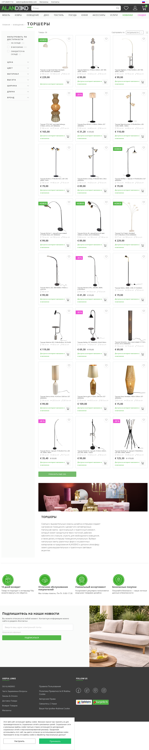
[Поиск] (76, 8)
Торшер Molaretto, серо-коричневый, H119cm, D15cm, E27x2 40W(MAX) (130, 354)
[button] (145, 8)
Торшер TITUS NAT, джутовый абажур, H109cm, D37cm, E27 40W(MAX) (52, 129)
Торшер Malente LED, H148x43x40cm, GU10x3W (50, 353)
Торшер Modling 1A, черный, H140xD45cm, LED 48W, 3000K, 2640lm (127, 466)
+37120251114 (7, 2)
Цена (10, 62)
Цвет (10, 68)
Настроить (19, 741)
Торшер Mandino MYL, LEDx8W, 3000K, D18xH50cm (91, 298)
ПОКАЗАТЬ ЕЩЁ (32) (57, 492)
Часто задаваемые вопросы (15, 709)
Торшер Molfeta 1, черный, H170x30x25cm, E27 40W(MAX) (127, 185)
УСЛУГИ (114, 15)
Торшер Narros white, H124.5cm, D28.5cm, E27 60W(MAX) (53, 410)
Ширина (12, 86)
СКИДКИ (142, 15)
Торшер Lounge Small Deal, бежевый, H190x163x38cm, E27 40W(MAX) (53, 72)
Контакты (55, 2)
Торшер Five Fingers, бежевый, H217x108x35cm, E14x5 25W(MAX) (129, 240)
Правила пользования (50, 705)
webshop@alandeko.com (26, 2)
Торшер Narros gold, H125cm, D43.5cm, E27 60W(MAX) (90, 410)
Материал (13, 74)
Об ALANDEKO (9, 705)
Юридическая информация (11, 651)
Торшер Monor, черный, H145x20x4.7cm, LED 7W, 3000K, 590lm (53, 466)
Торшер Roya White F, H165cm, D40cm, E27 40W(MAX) (90, 128)
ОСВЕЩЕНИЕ (33, 15)
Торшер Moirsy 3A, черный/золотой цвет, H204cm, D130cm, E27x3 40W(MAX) (93, 241)
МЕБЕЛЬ (6, 15)
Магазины (44, 2)
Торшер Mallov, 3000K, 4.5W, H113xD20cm (127, 298)
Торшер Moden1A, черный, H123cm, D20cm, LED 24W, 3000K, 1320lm (93, 465)
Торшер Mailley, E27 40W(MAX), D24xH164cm (90, 353)
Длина (11, 91)
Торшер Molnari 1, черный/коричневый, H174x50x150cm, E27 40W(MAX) (54, 241)
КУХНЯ (84, 15)
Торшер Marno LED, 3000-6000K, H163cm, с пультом (53, 298)
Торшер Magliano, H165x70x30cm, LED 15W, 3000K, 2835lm (129, 71)
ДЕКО (46, 15)
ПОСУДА (73, 15)
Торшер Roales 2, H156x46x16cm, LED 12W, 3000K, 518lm (54, 185)
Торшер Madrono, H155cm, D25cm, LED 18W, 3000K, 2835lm (92, 71)
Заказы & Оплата (10, 714)
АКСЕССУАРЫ (99, 15)
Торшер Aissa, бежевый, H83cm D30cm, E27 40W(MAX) (128, 410)
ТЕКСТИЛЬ (59, 15)
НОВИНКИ (128, 15)
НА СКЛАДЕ (17, 43)
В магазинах (19, 47)
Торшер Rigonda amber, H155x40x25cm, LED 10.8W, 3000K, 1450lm (129, 129)
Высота (11, 80)
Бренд (10, 97)
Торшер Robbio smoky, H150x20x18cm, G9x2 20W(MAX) (90, 185)
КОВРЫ (18, 15)
